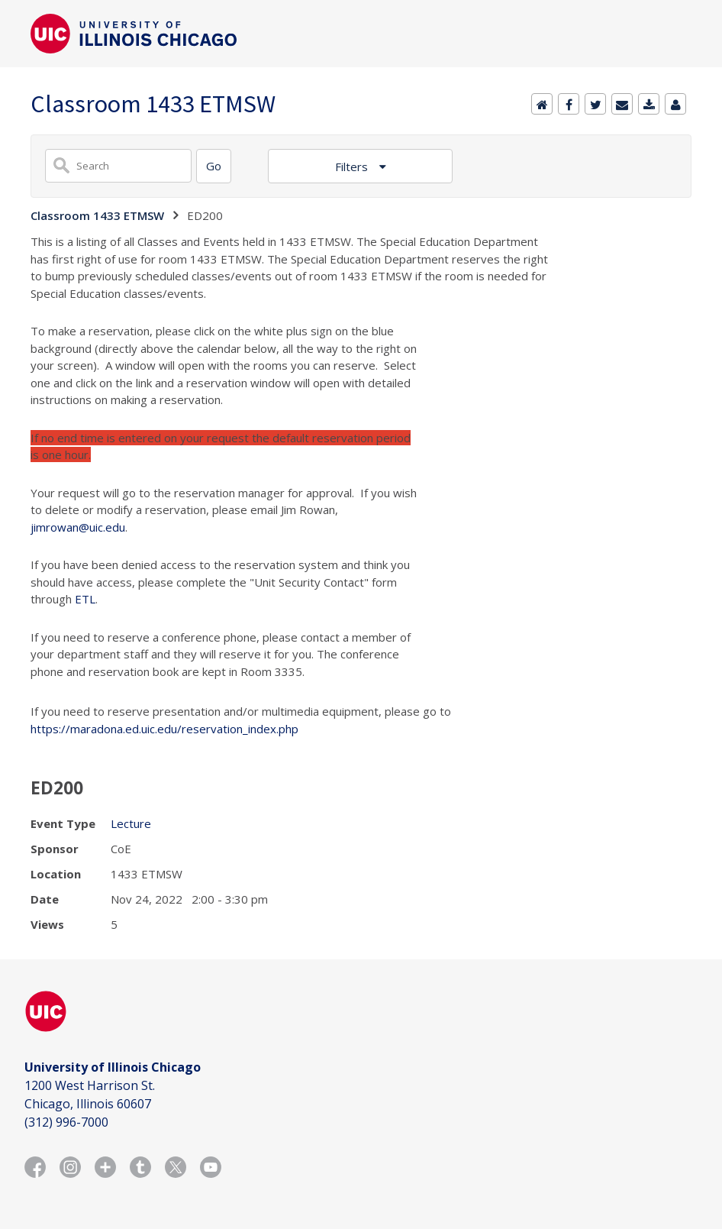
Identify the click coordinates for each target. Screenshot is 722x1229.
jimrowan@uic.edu (78, 527)
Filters (353, 166)
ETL (85, 598)
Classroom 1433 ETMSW (97, 215)
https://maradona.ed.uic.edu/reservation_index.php (164, 728)
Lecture (131, 823)
